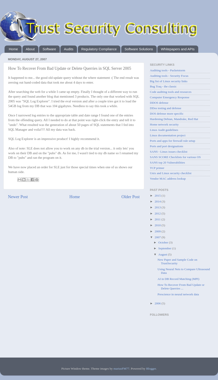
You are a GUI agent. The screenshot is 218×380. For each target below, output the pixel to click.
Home (13, 49)
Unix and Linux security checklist (170, 173)
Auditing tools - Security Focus (169, 75)
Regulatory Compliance (99, 49)
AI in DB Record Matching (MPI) (178, 279)
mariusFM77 (121, 368)
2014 (158, 201)
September (165, 248)
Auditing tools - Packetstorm (167, 70)
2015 (158, 195)
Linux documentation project (168, 135)
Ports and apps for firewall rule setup (172, 140)
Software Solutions (139, 49)
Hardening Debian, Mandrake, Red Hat (174, 119)
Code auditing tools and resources (170, 92)
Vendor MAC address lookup (168, 178)
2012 (158, 213)
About (30, 49)
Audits (68, 49)
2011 (158, 219)
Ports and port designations (166, 146)
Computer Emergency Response (169, 97)
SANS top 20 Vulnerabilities (167, 162)
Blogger (151, 368)
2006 (158, 303)
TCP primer (157, 168)
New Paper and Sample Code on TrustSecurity (177, 261)
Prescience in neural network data (178, 294)
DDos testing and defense (165, 108)
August (163, 254)
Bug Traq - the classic (163, 86)
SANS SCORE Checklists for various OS (175, 157)
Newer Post (18, 196)
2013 (158, 207)
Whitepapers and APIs (177, 49)
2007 (158, 237)
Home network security (164, 124)
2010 (158, 225)
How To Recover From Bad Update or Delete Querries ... (181, 286)
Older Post (130, 196)
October (163, 242)
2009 (158, 231)
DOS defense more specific (166, 113)
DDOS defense (159, 102)
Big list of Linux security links (168, 81)
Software (49, 49)
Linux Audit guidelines (164, 130)
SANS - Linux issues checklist (168, 151)
